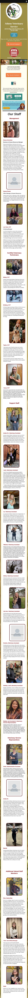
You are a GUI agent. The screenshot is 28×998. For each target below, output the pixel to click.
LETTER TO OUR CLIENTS (14, 35)
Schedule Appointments (14, 58)
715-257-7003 (14, 30)
